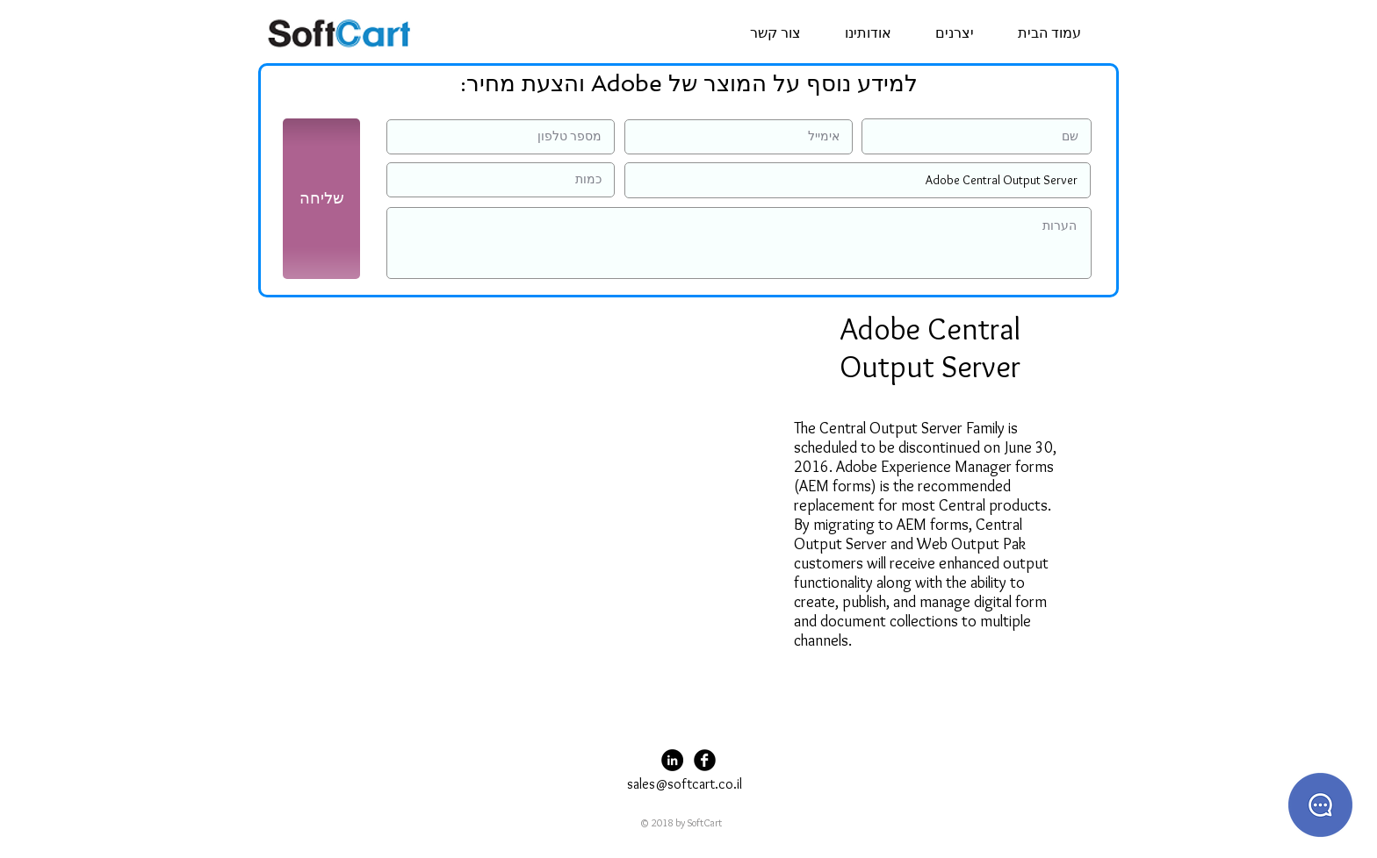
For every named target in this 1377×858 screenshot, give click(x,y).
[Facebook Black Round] (705, 760)
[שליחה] (321, 198)
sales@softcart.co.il (684, 784)
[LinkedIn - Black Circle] (672, 760)
